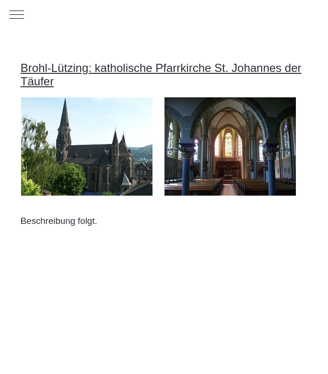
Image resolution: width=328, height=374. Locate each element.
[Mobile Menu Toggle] (17, 14)
